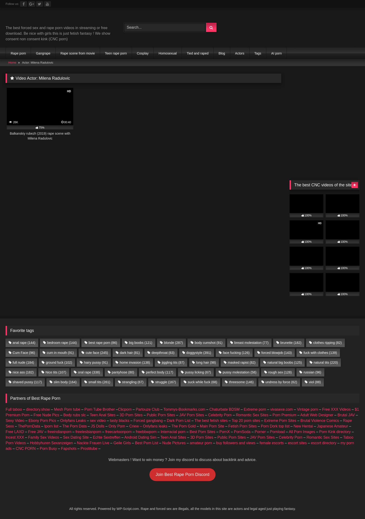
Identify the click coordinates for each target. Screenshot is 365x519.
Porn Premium (284, 415)
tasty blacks (119, 421)
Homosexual (168, 53)
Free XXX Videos (336, 409)
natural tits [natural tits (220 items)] (326, 362)
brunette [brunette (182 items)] (290, 343)
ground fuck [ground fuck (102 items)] (59, 362)
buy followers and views (235, 443)
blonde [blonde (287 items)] (173, 343)
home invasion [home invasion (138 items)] (135, 362)
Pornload (277, 432)
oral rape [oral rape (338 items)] (89, 372)
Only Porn (116, 426)
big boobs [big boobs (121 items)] (140, 343)
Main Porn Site (212, 426)
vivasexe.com (281, 409)
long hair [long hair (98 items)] (206, 362)
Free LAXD (15, 432)
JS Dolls (98, 426)
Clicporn (125, 409)
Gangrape (43, 53)
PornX (225, 432)
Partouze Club (147, 409)
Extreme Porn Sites (280, 421)
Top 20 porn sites (246, 421)
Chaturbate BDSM (224, 409)
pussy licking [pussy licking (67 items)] (198, 372)
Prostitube (89, 449)
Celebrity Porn (220, 415)
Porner (260, 432)
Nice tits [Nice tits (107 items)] (55, 372)
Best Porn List (146, 443)
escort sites (297, 443)
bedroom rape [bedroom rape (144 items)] (62, 343)
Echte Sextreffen (106, 437)
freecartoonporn (118, 432)
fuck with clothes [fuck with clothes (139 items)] (320, 353)
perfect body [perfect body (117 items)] (159, 372)
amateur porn (201, 443)
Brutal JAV (346, 415)
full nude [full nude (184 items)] (23, 362)
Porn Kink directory (335, 432)
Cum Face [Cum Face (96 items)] (24, 353)
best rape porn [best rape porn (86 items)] (103, 343)
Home (12, 62)
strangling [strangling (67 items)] (132, 382)
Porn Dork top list (275, 426)
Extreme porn (255, 409)
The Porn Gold (183, 426)
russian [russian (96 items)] (312, 372)
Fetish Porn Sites (242, 426)
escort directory (323, 443)
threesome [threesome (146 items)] (241, 382)
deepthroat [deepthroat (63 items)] (163, 353)
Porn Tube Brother (99, 409)
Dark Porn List (178, 421)
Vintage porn (307, 409)
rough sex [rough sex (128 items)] (280, 372)
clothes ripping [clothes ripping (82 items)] (327, 343)
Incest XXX (15, 437)
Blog (222, 53)
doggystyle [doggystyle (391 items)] (198, 353)
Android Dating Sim (140, 437)
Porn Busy (48, 449)
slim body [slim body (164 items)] (65, 382)
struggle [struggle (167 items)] (165, 382)
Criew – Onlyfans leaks (148, 426)
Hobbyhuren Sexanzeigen (51, 443)
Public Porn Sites (161, 415)
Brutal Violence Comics (320, 421)
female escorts (272, 443)
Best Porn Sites (202, 432)
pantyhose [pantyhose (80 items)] (123, 372)
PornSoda (242, 432)
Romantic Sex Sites (252, 415)
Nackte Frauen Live (93, 443)
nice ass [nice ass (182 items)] (23, 372)
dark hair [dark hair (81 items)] (130, 353)
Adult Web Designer (316, 415)
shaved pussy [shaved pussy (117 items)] (27, 382)
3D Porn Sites (131, 415)
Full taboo (14, 409)
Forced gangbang (147, 421)
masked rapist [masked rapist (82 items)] (241, 362)
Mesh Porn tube (67, 409)
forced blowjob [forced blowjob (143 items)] (276, 353)
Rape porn (18, 53)
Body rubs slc (74, 415)
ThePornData (29, 426)
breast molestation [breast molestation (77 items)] (251, 343)
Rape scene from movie (78, 53)
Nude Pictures (174, 443)
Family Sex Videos (43, 437)
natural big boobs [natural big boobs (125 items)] (284, 362)
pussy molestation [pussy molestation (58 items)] (240, 372)
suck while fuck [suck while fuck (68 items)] (202, 382)
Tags (257, 53)
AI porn (276, 53)
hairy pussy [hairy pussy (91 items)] (96, 362)
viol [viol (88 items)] (315, 382)
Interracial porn (173, 432)
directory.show (38, 409)
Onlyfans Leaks (73, 421)
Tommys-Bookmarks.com (184, 409)
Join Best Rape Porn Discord (182, 474)
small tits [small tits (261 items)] (99, 382)
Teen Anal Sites (102, 415)
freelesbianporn (88, 432)
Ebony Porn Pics (42, 421)
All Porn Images (302, 432)
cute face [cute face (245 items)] (97, 353)
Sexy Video (15, 421)
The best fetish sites (211, 421)
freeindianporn (59, 432)
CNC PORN (26, 449)
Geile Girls (122, 443)
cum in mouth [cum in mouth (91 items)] (60, 353)
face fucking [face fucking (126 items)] (236, 353)
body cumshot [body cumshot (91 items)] (208, 343)
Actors (239, 53)
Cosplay (143, 53)
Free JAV (36, 432)
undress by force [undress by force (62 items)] (281, 382)
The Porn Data (74, 426)
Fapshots (68, 449)
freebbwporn (146, 432)
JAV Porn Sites (191, 415)
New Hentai (303, 426)
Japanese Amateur (332, 426)
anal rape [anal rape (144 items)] (24, 343)
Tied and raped (198, 53)
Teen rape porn (116, 53)
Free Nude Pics (46, 415)
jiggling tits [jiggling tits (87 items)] (173, 362)
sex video (98, 421)
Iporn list (51, 426)
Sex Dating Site (76, 437)
